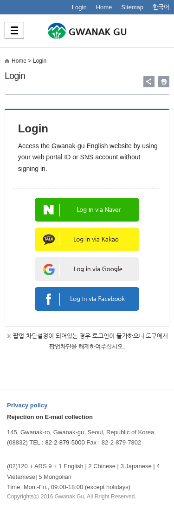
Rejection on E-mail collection (50, 416)
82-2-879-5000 (64, 442)
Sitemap (132, 7)
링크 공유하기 (149, 81)
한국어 (161, 7)
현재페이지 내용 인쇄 (163, 81)
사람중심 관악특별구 (87, 30)
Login (79, 7)
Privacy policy (27, 405)
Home (104, 7)
